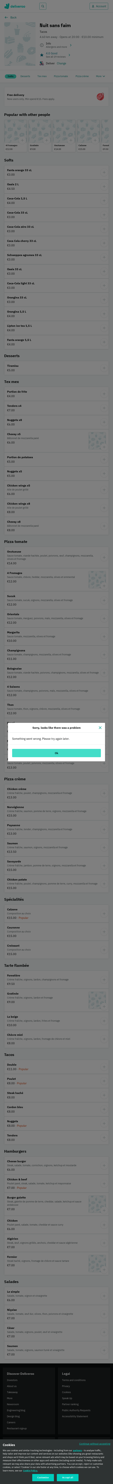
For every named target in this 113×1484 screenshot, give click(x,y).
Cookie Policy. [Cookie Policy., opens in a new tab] (30, 1471)
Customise (43, 1478)
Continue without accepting (94, 1445)
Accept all (67, 1478)
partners (77, 1451)
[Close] (100, 728)
